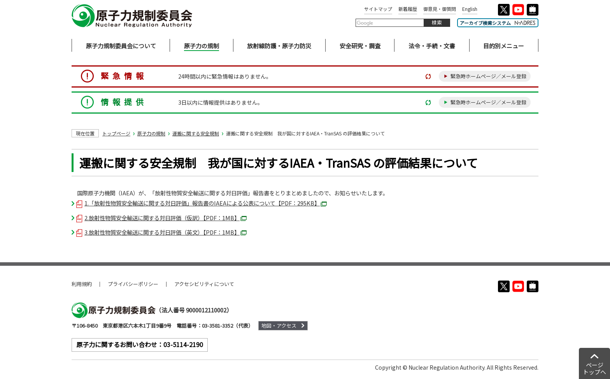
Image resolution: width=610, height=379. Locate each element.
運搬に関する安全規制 (195, 133)
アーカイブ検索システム (498, 22)
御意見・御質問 (439, 8)
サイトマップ (378, 8)
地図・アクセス (278, 325)
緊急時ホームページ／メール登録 (488, 76)
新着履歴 (407, 8)
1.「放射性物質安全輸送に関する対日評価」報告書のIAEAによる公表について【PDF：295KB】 (201, 203)
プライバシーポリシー (133, 284)
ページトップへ (594, 368)
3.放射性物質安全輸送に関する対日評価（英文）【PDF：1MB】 (161, 232)
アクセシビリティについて (204, 284)
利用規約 (82, 284)
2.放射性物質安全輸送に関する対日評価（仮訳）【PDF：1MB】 (161, 218)
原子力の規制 (151, 133)
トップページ (116, 133)
